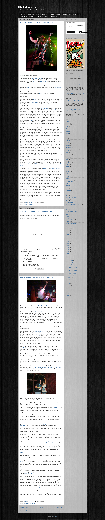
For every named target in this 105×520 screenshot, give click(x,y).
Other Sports (68, 221)
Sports (67, 128)
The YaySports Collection (71, 223)
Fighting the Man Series (42, 16)
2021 (68, 238)
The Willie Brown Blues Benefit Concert (41, 214)
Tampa (67, 173)
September (70, 275)
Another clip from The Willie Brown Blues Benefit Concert (36, 211)
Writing (67, 145)
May (69, 283)
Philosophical (68, 193)
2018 (68, 243)
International (68, 147)
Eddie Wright (55, 217)
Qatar (67, 183)
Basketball (68, 212)
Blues (25, 270)
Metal (29, 204)
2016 (68, 247)
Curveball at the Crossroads (27, 16)
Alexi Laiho (43, 81)
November (70, 262)
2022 (68, 236)
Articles (52, 14)
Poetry (67, 169)
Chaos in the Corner (70, 219)
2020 (68, 239)
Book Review (68, 162)
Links (67, 207)
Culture (67, 157)
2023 (68, 234)
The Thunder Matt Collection (72, 192)
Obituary (41, 93)
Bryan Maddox (44, 108)
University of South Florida (71, 211)
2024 (68, 232)
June (69, 281)
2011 (68, 257)
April (69, 285)
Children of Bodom (34, 102)
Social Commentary (70, 180)
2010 (68, 258)
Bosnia (67, 214)
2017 (68, 245)
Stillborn (45, 168)
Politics (67, 164)
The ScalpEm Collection (71, 197)
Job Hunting (68, 178)
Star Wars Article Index (74, 14)
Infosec (67, 200)
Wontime (48, 446)
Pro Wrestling (68, 140)
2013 (68, 253)
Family (67, 188)
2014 (68, 251)
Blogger (55, 516)
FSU (66, 138)
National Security (69, 202)
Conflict (67, 206)
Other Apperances (54, 16)
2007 (68, 297)
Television (68, 216)
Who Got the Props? (25, 487)
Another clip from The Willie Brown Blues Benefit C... (75, 270)
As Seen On (31, 14)
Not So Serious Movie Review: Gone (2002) (75, 93)
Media (67, 135)
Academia (68, 185)
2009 (68, 293)
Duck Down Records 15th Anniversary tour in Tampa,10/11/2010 (38, 277)
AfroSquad (68, 142)
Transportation (69, 225)
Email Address (70, 27)
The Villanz (26, 347)
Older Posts (58, 507)
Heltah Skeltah (23, 461)
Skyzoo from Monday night (40, 424)
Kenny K (65, 14)
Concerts (26, 204)
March (69, 287)
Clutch (34, 99)
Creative (67, 121)
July (69, 279)
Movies (67, 129)
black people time (37, 335)
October (70, 264)
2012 (68, 255)
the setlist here (29, 168)
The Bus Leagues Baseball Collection (74, 204)
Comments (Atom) (30, 510)
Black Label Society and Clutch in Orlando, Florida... (75, 266)
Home (41, 507)
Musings (67, 199)
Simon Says (36, 430)
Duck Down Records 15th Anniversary (45, 305)
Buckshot (43, 478)
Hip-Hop (30, 503)
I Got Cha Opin (37, 487)
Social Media (68, 167)
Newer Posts (24, 507)
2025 (68, 230)
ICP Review (68, 190)
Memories (68, 131)
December (70, 260)
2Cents (27, 87)
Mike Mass (33, 353)
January (70, 290)
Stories (67, 209)
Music (32, 204)
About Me (23, 14)
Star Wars (68, 150)
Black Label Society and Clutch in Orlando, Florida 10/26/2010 (38, 22)
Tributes (67, 195)
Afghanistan (68, 154)
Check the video (28, 473)
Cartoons (68, 186)
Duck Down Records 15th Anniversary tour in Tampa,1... (76, 273)
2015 (68, 249)
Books (37, 14)
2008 (68, 295)
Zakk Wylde (35, 81)
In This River (38, 163)
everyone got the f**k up (47, 442)
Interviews (68, 171)
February (70, 289)
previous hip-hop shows (41, 331)
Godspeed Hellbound (55, 168)
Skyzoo (55, 407)
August (70, 277)
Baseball (67, 143)
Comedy (58, 14)
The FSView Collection (70, 181)
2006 (68, 299)
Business (68, 155)
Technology (68, 176)
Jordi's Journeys (69, 136)
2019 (68, 241)
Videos (35, 270)
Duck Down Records (37, 78)
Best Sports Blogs (69, 218)
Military (67, 174)
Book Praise (45, 14)
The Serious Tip (27, 6)
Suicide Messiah (28, 163)
